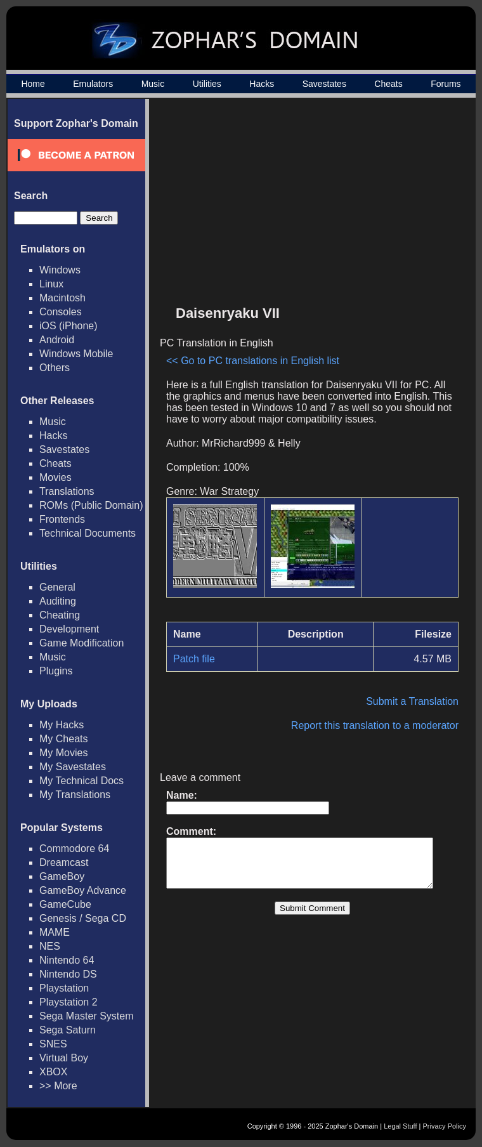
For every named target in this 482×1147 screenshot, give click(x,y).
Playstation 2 (68, 1002)
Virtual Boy (63, 1057)
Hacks (261, 84)
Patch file (194, 658)
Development (69, 629)
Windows (60, 270)
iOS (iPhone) (68, 325)
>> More (58, 1085)
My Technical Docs (81, 780)
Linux (51, 284)
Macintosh (62, 297)
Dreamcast (63, 862)
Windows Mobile (76, 353)
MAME (54, 932)
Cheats (388, 84)
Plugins (55, 670)
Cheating (59, 615)
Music (153, 84)
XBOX (53, 1071)
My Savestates (72, 766)
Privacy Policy (444, 1126)
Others (54, 367)
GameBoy (61, 876)
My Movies (63, 752)
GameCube (65, 904)
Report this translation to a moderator (381, 725)
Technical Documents (87, 533)
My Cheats (63, 738)
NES (49, 946)
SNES (53, 1044)
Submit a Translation (418, 701)
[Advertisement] (357, 207)
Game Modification (81, 643)
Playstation (64, 988)
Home (32, 84)
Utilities (207, 84)
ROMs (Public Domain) (91, 505)
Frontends (62, 519)
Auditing (57, 601)
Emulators (93, 84)
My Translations (74, 794)
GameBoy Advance (82, 890)
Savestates (324, 84)
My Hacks (61, 724)
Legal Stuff (400, 1126)
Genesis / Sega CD (82, 918)
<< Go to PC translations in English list (252, 360)
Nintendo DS (68, 974)
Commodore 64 (74, 848)
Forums (445, 84)
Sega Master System (86, 1016)
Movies (55, 477)
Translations (66, 491)
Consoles (60, 311)
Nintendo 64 (66, 960)
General (57, 587)
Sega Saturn (67, 1030)
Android (56, 339)
